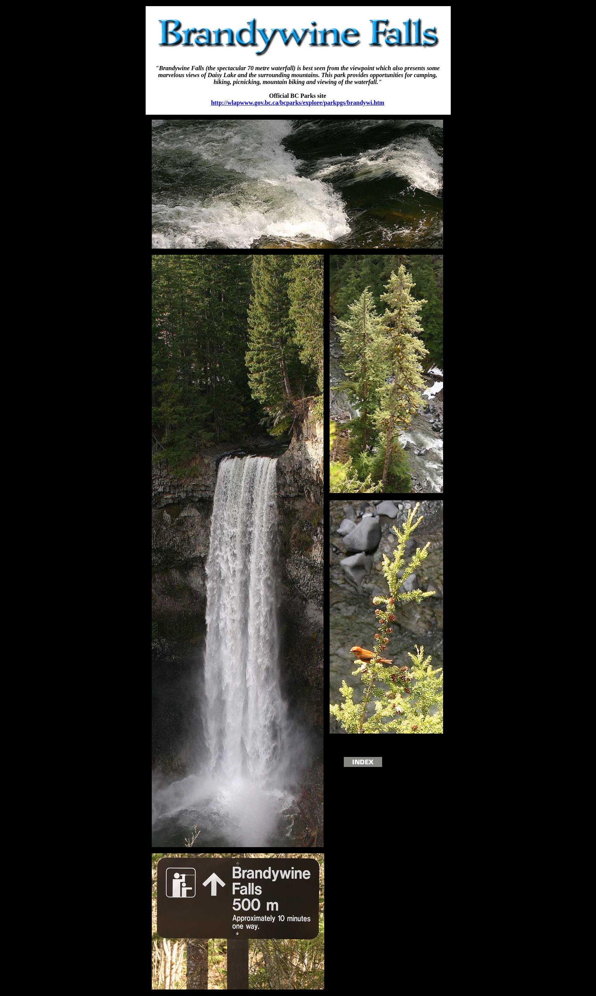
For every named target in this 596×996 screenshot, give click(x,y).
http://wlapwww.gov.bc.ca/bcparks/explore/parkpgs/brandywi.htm (297, 102)
